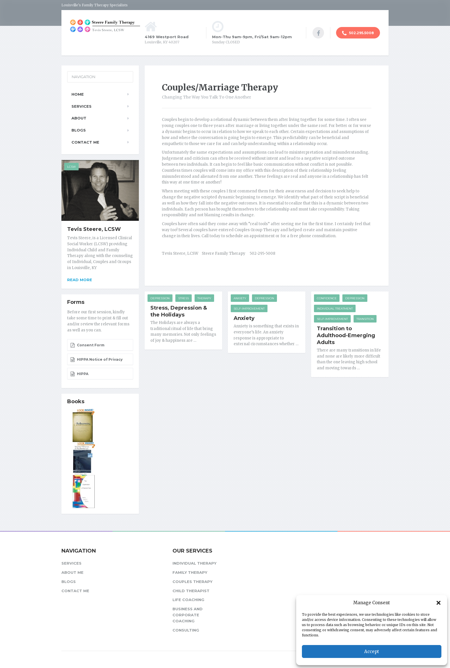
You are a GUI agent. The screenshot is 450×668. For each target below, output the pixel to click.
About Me (72, 572)
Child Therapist (191, 590)
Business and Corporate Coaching (187, 615)
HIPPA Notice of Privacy (96, 359)
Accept (371, 651)
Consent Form (87, 345)
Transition (365, 319)
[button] (438, 603)
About (78, 118)
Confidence (327, 298)
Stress (183, 298)
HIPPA (79, 374)
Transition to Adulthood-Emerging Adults (346, 335)
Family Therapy (189, 572)
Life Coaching (188, 599)
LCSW (71, 167)
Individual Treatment (335, 308)
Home (77, 94)
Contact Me (85, 142)
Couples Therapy (192, 581)
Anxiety (240, 298)
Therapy (204, 298)
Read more (79, 279)
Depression (160, 298)
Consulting (185, 630)
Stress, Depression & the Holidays (178, 311)
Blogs (78, 130)
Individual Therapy (194, 563)
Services (81, 106)
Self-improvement (249, 308)
